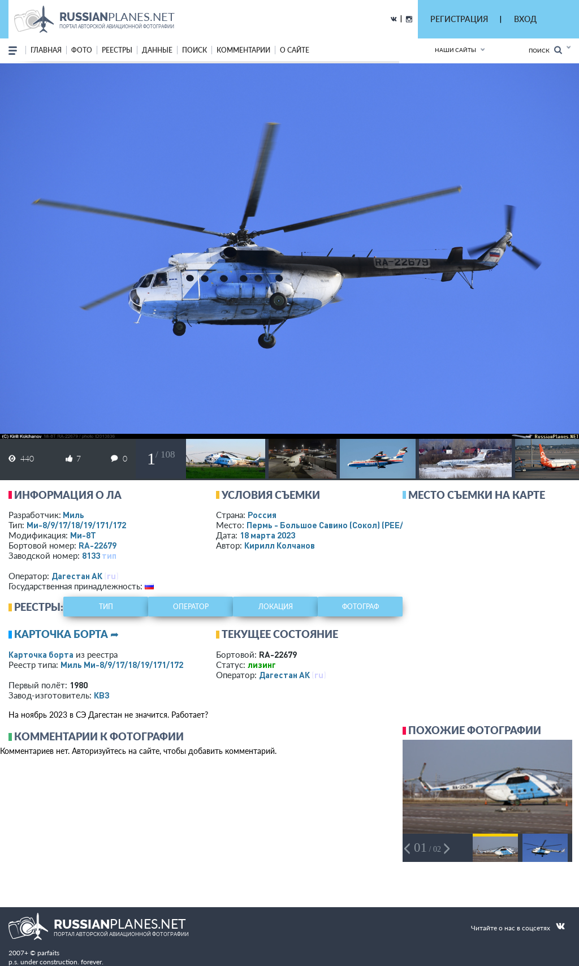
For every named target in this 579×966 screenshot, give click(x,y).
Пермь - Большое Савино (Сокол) (337, 525)
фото (81, 50)
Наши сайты (455, 49)
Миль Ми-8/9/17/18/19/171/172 (122, 664)
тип (109, 555)
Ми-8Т (83, 535)
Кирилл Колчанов (279, 545)
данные (157, 50)
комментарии (243, 50)
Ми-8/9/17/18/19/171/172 (76, 525)
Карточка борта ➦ (66, 634)
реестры (117, 50)
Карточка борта (41, 654)
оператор (191, 606)
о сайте (294, 50)
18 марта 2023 (267, 535)
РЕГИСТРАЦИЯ (459, 19)
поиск (194, 50)
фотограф (360, 606)
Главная (46, 50)
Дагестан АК (76, 576)
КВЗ (102, 695)
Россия (262, 515)
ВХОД (525, 19)
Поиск (545, 50)
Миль (73, 515)
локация (275, 606)
